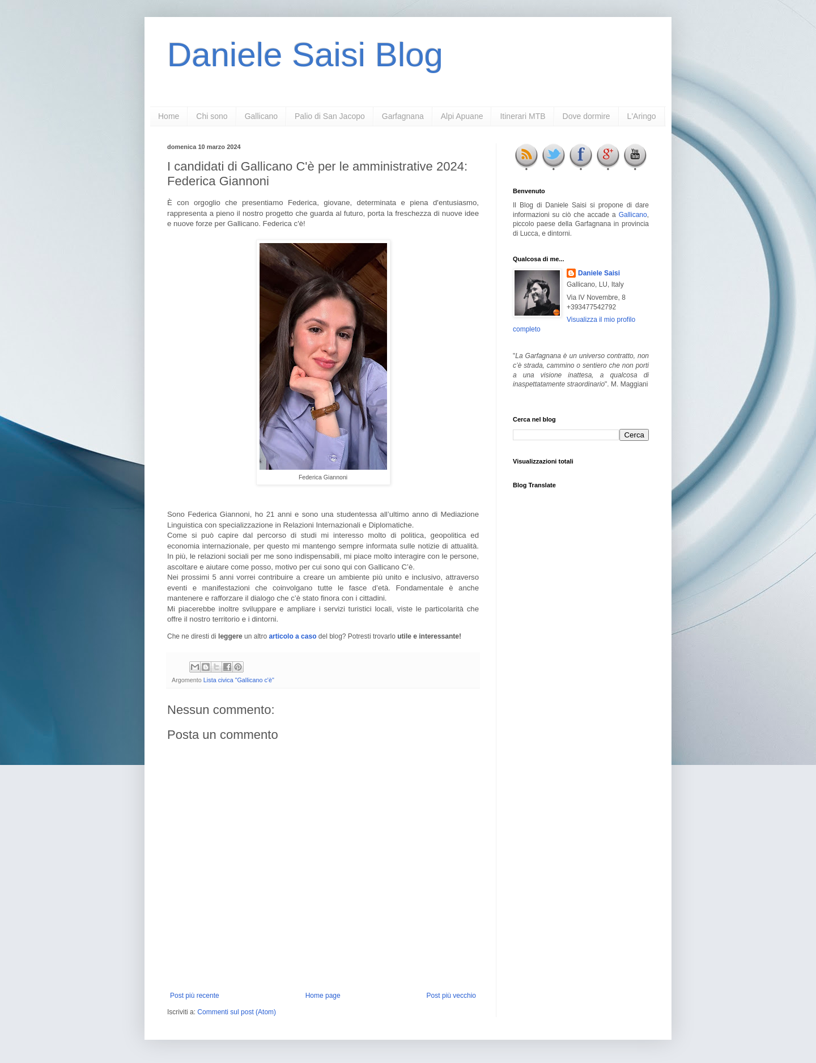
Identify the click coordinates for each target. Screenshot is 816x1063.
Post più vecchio (451, 996)
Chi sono (211, 116)
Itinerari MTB (522, 116)
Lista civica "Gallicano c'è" (238, 680)
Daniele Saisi (599, 273)
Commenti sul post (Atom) (236, 1012)
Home (168, 116)
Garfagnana (403, 116)
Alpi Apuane (462, 116)
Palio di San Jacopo (330, 116)
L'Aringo (641, 116)
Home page (323, 996)
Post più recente (194, 996)
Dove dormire (586, 116)
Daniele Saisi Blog (305, 55)
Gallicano (261, 116)
